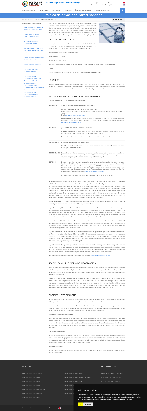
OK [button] (80, 404)
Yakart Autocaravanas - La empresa (33, 27)
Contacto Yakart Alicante (30, 74)
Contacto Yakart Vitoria (30, 96)
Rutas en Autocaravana (83, 10)
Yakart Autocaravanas (28, 19)
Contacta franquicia (106, 5)
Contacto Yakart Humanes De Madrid (34, 87)
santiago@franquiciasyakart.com (75, 115)
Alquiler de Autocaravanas (31, 41)
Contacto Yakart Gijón (30, 83)
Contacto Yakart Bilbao (30, 76)
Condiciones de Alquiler (30, 43)
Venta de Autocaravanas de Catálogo (34, 48)
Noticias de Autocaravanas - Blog (33, 29)
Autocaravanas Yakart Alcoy (31, 377)
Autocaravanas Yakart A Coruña (32, 373)
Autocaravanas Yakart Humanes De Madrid (77, 377)
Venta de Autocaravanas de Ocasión (33, 50)
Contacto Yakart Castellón (31, 81)
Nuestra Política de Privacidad (110, 381)
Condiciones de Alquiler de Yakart (111, 377)
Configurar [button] (88, 404)
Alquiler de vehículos (29, 10)
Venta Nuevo (44, 10)
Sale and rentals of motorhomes (68, 408)
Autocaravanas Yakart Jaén (73, 381)
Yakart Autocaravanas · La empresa (112, 373)
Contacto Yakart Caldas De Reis (32, 78)
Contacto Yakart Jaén (30, 90)
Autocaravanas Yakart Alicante (31, 381)
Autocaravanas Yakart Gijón (30, 397)
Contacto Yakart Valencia (31, 94)
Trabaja (115, 3)
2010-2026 (26, 408)
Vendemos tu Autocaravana (31, 53)
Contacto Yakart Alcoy (30, 71)
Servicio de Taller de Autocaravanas (33, 60)
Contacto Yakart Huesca (30, 85)
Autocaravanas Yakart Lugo (73, 385)
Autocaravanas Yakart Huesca (73, 373)
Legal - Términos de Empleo (31, 36)
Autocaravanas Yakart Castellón (32, 393)
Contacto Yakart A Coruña (31, 69)
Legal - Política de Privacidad (31, 34)
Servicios (68, 10)
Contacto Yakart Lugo (30, 92)
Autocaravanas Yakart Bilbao (31, 385)
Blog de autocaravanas (102, 10)
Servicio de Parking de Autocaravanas (34, 57)
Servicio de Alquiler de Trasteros (32, 64)
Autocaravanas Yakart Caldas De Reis (33, 389)
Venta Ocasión (57, 10)
